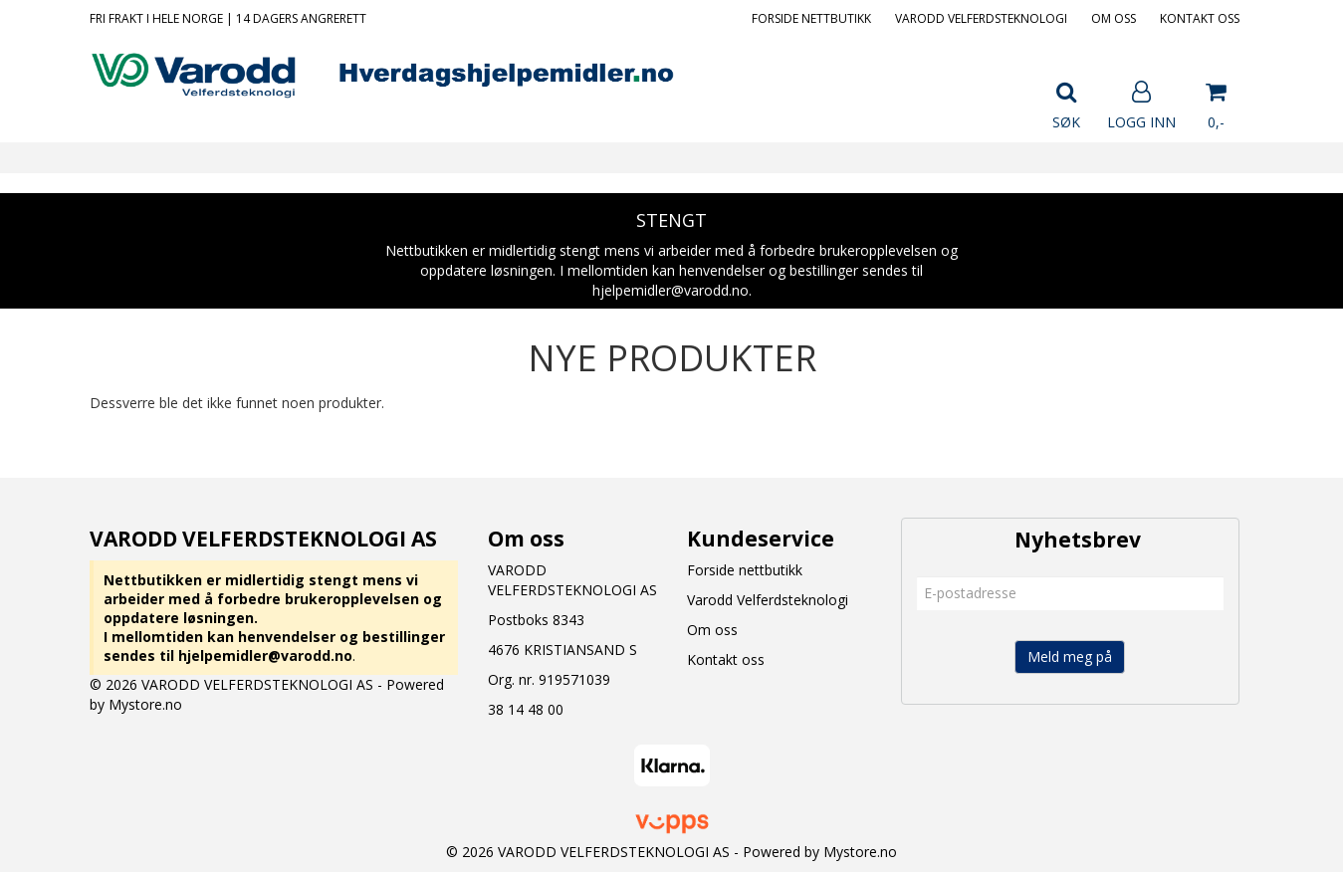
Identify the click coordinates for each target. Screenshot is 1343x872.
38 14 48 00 (525, 709)
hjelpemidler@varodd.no (265, 655)
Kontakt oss (1199, 18)
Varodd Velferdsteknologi (981, 18)
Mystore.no (145, 704)
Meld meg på (1069, 656)
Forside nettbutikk (811, 18)
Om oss (1113, 18)
